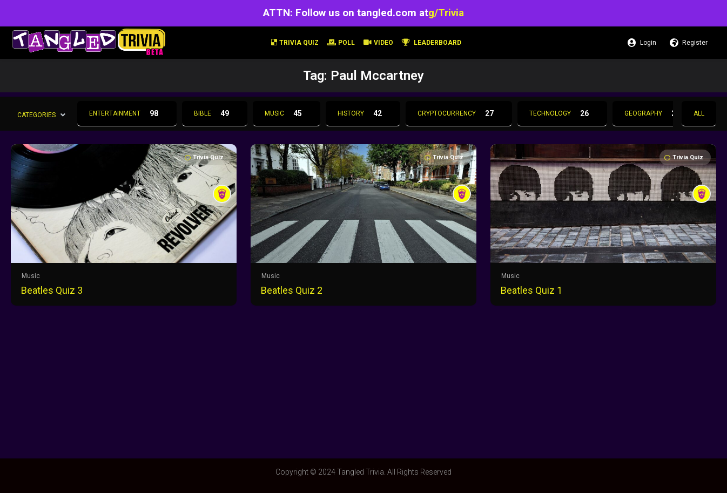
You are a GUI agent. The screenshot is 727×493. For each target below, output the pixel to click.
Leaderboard (431, 42)
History (363, 113)
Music (286, 113)
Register (689, 42)
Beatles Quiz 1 (531, 290)
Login (642, 42)
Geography (655, 113)
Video (378, 42)
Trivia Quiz (295, 42)
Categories (36, 114)
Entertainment (127, 113)
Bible (214, 113)
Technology (562, 113)
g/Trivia (446, 12)
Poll (341, 42)
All (699, 113)
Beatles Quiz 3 (52, 290)
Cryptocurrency (459, 113)
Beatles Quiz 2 (291, 290)
